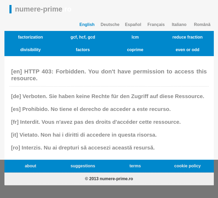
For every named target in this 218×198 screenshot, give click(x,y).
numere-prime (43, 9)
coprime (135, 49)
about (30, 166)
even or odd (187, 49)
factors (83, 49)
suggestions (82, 166)
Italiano (179, 24)
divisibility (30, 49)
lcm (135, 37)
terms (135, 166)
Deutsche (109, 24)
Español (133, 24)
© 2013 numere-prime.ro (109, 178)
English (87, 24)
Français (156, 24)
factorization (30, 37)
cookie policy (187, 166)
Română (202, 24)
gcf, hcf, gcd (82, 37)
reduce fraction (187, 37)
